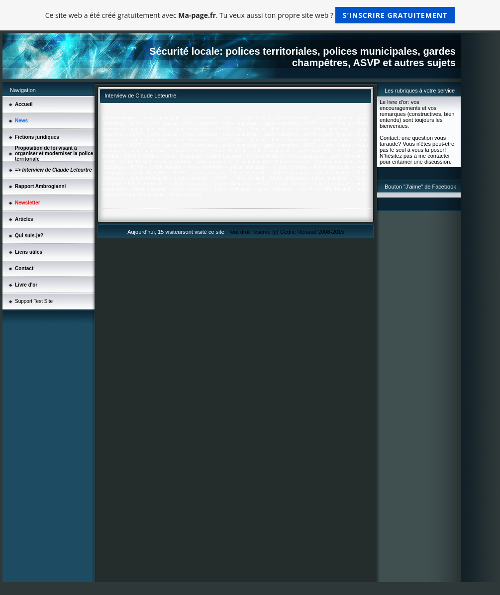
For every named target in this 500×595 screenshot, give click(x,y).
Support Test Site (34, 301)
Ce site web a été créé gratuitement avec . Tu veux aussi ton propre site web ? (250, 15)
